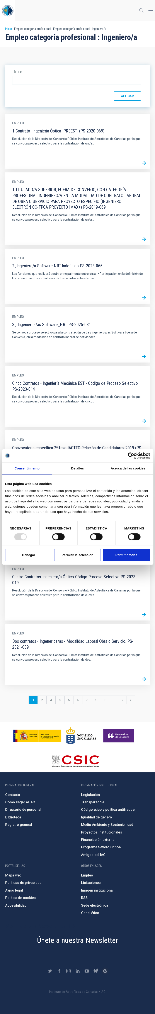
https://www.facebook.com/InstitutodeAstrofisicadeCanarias (59, 971)
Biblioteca (13, 817)
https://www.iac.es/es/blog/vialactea (105, 971)
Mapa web (13, 875)
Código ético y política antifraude (108, 810)
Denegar (28, 555)
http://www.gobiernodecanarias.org (81, 735)
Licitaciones (91, 883)
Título (17, 72)
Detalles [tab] (77, 468)
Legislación (90, 795)
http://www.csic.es (75, 761)
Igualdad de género (96, 817)
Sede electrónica (94, 905)
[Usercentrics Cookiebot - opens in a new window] (131, 455)
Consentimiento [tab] (26, 468)
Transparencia (92, 802)
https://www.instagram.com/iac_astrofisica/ (68, 971)
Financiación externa (97, 840)
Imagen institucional (97, 890)
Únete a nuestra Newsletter (77, 940)
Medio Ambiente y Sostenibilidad (107, 825)
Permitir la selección (78, 555)
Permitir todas (126, 555)
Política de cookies (20, 898)
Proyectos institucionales (101, 832)
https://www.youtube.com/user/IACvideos (86, 971)
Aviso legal (14, 890)
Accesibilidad (16, 905)
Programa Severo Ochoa (101, 847)
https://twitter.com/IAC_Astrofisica (50, 971)
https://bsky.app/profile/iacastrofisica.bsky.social (95, 971)
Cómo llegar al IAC (20, 802)
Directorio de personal (23, 810)
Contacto (12, 795)
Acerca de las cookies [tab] (128, 468)
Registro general (18, 825)
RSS (84, 898)
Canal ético (90, 913)
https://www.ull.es (119, 735)
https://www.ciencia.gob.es (37, 735)
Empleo (87, 875)
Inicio (8, 29)
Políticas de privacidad (23, 883)
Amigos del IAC (93, 855)
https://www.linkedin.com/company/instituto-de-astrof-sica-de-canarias (77, 971)
